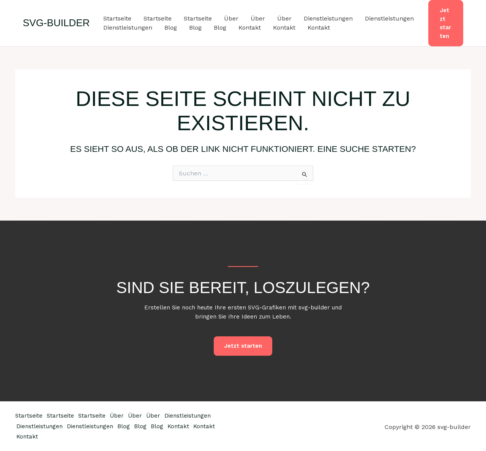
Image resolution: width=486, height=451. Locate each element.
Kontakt (249, 27)
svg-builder (56, 22)
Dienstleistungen (328, 18)
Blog (170, 27)
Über (231, 18)
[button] (445, 23)
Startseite (117, 18)
